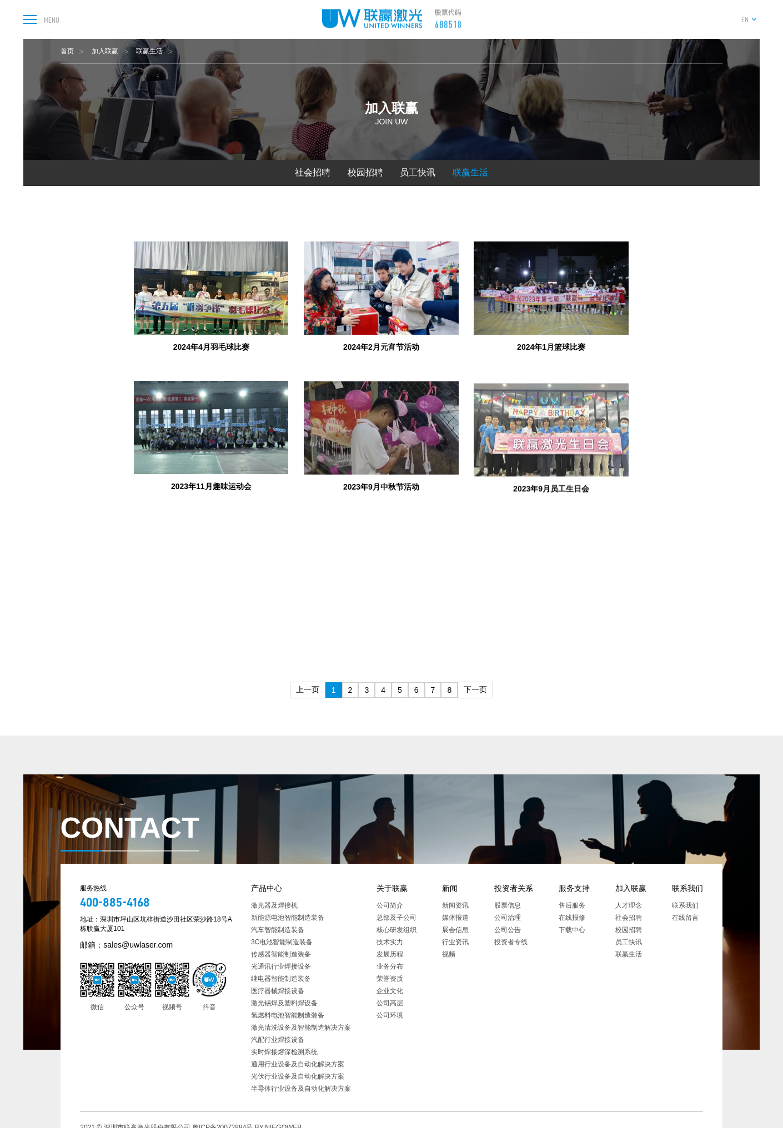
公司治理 (507, 917)
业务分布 (390, 966)
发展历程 (390, 954)
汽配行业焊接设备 (277, 1040)
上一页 (307, 689)
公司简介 (390, 905)
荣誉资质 (390, 979)
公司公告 (507, 930)
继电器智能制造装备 (281, 979)
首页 (67, 51)
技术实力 (390, 942)
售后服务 (572, 905)
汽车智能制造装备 (277, 930)
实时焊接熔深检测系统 (284, 1052)
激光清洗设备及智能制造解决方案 (301, 1027)
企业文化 (390, 991)
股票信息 (507, 905)
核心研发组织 (396, 930)
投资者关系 (513, 888)
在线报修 (572, 917)
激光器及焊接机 (274, 905)
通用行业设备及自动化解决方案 (297, 1064)
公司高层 (390, 1003)
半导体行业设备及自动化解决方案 (301, 1088)
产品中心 (266, 888)
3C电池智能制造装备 (282, 942)
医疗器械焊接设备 (277, 991)
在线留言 (685, 917)
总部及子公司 (396, 917)
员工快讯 (417, 172)
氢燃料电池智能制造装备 (287, 1015)
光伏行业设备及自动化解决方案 (297, 1076)
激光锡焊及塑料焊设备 (284, 1003)
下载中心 (572, 930)
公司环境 (390, 1015)
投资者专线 (511, 942)
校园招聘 (365, 172)
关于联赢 (392, 888)
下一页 (475, 689)
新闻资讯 (455, 905)
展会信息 (455, 930)
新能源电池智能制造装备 (287, 917)
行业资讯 (455, 942)
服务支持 (574, 888)
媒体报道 (455, 917)
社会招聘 (312, 172)
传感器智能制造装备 (281, 954)
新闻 (450, 888)
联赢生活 (149, 51)
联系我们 (687, 888)
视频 (448, 954)
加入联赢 (105, 51)
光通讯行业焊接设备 (281, 966)
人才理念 (628, 905)
